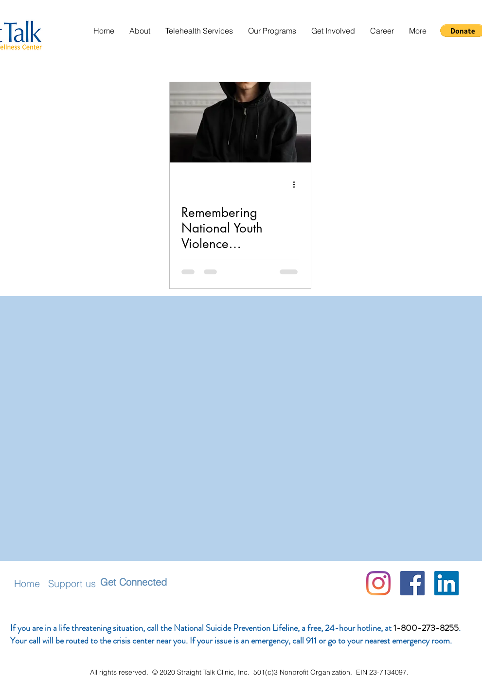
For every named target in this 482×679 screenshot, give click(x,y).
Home (27, 583)
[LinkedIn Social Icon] (446, 583)
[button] (140, 30)
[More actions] (297, 184)
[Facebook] (412, 583)
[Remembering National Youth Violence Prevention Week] (240, 122)
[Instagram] (378, 583)
